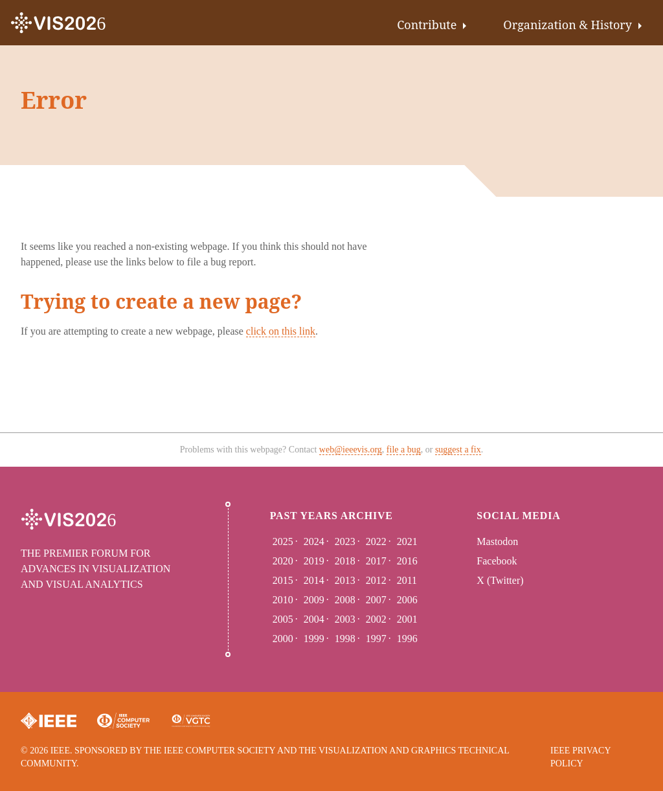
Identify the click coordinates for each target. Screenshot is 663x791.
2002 (376, 619)
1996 (407, 638)
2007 (376, 599)
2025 (283, 541)
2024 (314, 541)
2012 (376, 580)
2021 (407, 541)
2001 (407, 619)
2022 (376, 541)
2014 (314, 580)
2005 (283, 619)
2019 (314, 560)
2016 (407, 560)
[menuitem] (434, 22)
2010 (283, 599)
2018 (345, 560)
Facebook (497, 560)
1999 (314, 638)
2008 (345, 599)
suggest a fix (458, 449)
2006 (407, 599)
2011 (407, 580)
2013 (345, 580)
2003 (345, 619)
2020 (283, 560)
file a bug (404, 449)
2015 (283, 580)
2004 (314, 619)
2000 (283, 638)
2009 (314, 599)
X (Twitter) (500, 580)
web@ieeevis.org (350, 449)
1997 (376, 638)
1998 (345, 638)
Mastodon (497, 541)
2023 (345, 541)
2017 (376, 560)
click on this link (280, 331)
